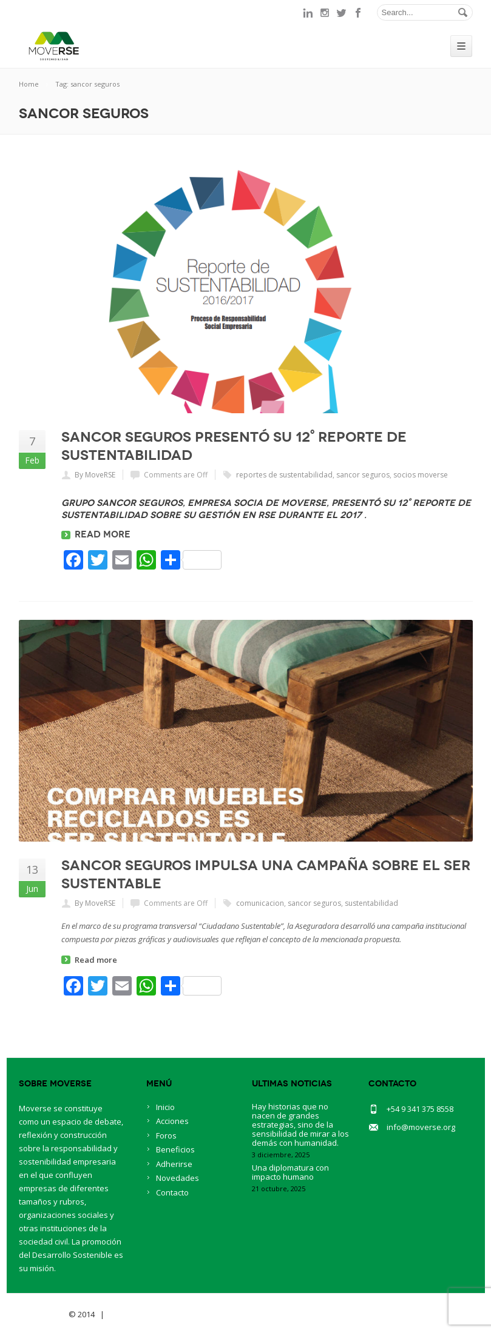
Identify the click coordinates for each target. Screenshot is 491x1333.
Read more (102, 534)
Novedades (177, 1177)
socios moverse (420, 475)
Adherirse (174, 1163)
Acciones (172, 1120)
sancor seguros (363, 475)
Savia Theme (43, 1314)
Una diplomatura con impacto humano (290, 1172)
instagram (325, 13)
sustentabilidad (371, 903)
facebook (359, 13)
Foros (166, 1135)
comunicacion (260, 903)
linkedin (308, 13)
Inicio (165, 1107)
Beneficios (175, 1149)
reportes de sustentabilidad (284, 475)
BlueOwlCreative (140, 1314)
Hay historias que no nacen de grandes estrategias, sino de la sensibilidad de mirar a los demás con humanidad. (300, 1124)
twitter (342, 13)
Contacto (172, 1192)
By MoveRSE (95, 475)
